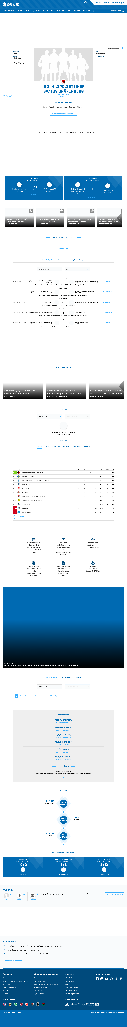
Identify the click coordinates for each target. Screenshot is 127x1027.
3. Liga (67, 984)
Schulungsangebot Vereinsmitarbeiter (46, 984)
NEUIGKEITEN (29, 11)
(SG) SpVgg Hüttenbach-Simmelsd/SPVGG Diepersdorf (35, 480)
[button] (4, 96)
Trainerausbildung (40, 981)
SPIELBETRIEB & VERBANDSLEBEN (48, 11)
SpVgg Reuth (25, 508)
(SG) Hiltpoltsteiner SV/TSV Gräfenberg (32, 473)
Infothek (106, 3)
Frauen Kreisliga (100, 53)
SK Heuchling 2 (26, 492)
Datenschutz (111, 1013)
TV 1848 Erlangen (26, 512)
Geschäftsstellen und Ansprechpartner (15, 981)
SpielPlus (98, 3)
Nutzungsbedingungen (98, 1013)
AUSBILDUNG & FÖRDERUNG (72, 11)
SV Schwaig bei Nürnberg (28, 476)
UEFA (14, 1013)
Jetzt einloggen (116, 3)
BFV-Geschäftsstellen (41, 987)
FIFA (19, 1013)
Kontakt (5, 994)
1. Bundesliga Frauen (72, 990)
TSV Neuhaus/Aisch (26, 488)
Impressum (121, 1013)
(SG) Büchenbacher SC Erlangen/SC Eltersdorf (33, 496)
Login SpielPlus (39, 994)
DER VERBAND (88, 11)
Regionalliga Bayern (71, 987)
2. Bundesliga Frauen (72, 994)
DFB (8, 1013)
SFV (4, 1013)
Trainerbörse (38, 990)
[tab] (47, 260)
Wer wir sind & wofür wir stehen (13, 978)
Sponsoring (7, 984)
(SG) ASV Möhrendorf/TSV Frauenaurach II (32, 500)
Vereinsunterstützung (10, 987)
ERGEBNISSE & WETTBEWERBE (12, 11)
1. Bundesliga (69, 978)
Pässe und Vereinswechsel (42, 978)
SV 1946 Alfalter (26, 484)
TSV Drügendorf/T (26, 504)
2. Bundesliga (69, 981)
